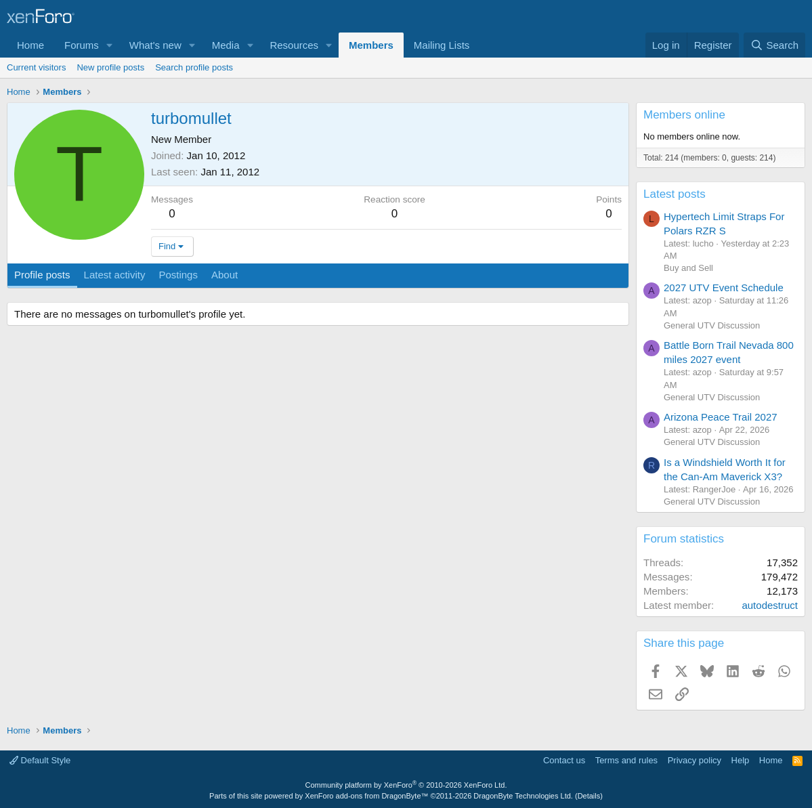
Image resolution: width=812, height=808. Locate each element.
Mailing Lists (442, 45)
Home (30, 45)
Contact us (564, 760)
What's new (155, 45)
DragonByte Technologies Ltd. (523, 796)
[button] (109, 45)
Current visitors (36, 67)
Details (589, 796)
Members (371, 45)
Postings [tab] (178, 274)
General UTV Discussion (712, 325)
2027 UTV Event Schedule (724, 287)
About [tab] (224, 274)
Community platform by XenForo (406, 785)
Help (740, 760)
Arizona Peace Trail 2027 (720, 417)
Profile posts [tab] (42, 274)
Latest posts (674, 194)
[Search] (774, 45)
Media (226, 45)
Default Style (39, 760)
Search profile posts (194, 67)
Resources (294, 45)
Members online (684, 114)
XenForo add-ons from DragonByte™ (366, 796)
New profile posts (110, 67)
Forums (81, 45)
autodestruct (770, 605)
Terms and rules (626, 760)
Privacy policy (694, 760)
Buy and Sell (688, 268)
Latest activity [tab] (115, 274)
